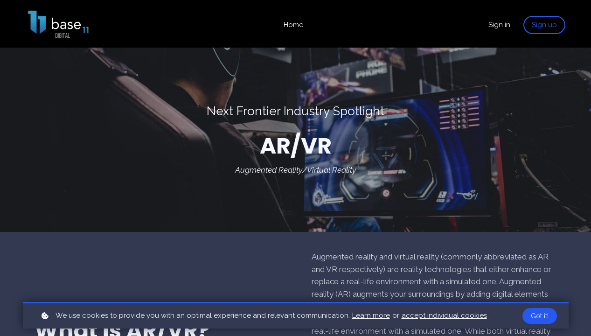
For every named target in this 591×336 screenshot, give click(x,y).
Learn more (371, 315)
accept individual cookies (444, 315)
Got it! (540, 316)
